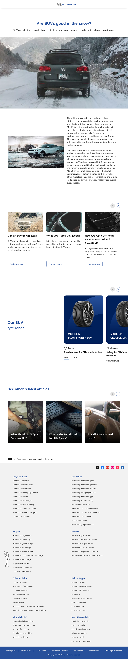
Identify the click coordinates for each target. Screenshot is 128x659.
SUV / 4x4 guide (19, 459)
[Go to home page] (66, 4)
